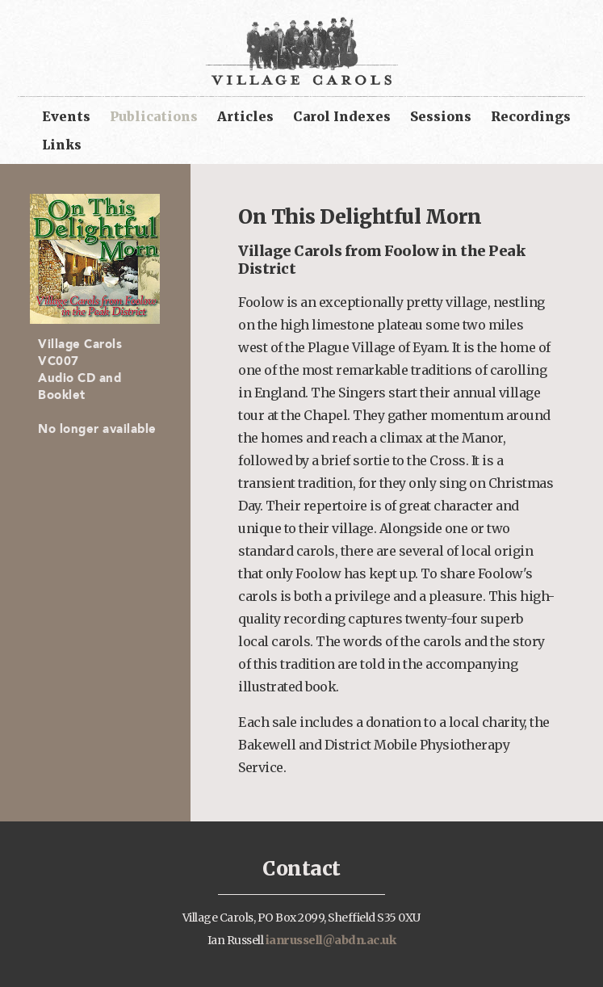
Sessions (440, 116)
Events (66, 116)
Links (62, 144)
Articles (245, 116)
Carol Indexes (342, 116)
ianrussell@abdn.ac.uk (331, 940)
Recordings (531, 116)
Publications (154, 116)
